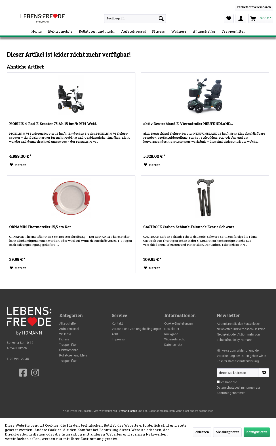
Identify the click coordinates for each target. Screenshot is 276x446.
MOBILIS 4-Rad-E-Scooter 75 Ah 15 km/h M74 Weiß (53, 124)
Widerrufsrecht (174, 339)
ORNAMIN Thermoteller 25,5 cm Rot (40, 227)
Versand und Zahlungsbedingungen (136, 329)
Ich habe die (228, 382)
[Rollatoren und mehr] (97, 31)
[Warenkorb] (260, 18)
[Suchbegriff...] (135, 18)
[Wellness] (179, 31)
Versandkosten (128, 411)
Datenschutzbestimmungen (236, 387)
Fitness (64, 339)
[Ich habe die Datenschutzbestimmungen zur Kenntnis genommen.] (218, 381)
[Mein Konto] (241, 18)
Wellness (65, 334)
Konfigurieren (256, 432)
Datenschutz (173, 344)
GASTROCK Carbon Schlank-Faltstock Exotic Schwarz (188, 227)
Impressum (119, 339)
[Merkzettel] (229, 18)
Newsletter (171, 329)
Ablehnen (202, 432)
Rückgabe (171, 334)
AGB (115, 334)
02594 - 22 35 (19, 359)
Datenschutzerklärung (243, 361)
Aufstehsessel (69, 329)
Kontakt (117, 323)
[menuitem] (127, 18)
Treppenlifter (68, 344)
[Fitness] (158, 31)
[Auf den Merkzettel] (18, 165)
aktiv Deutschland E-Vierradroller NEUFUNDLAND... (188, 124)
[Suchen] (161, 18)
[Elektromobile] (60, 31)
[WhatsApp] (254, 7)
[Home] (36, 31)
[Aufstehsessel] (133, 31)
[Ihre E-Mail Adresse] (238, 372)
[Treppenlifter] (233, 31)
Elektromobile (68, 350)
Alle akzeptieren (227, 432)
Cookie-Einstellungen (178, 323)
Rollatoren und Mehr (73, 355)
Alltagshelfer (68, 323)
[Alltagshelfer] (204, 31)
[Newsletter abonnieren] (264, 372)
